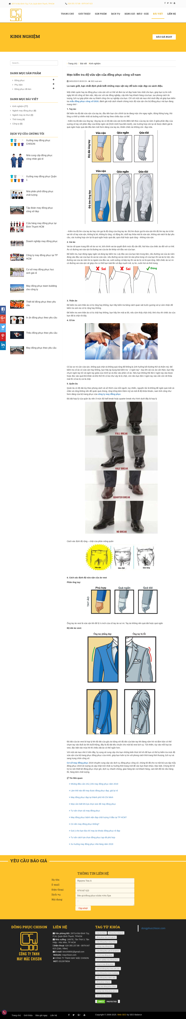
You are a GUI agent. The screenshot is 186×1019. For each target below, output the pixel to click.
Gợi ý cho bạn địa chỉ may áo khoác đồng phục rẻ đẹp (94, 831)
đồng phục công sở (116, 933)
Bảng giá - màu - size (138, 13)
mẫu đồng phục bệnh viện (106, 977)
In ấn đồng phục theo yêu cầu (41, 317)
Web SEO (121, 1014)
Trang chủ (68, 13)
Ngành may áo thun (21, 115)
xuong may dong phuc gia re (107, 991)
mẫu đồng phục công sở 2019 (84, 101)
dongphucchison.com (153, 928)
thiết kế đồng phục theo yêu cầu (108, 968)
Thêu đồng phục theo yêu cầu (41, 333)
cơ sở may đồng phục (104, 955)
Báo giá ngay (164, 36)
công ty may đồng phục (109, 394)
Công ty (15, 124)
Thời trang (17, 119)
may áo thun (101, 933)
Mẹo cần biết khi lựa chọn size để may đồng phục (92, 804)
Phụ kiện (19, 85)
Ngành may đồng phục (22, 110)
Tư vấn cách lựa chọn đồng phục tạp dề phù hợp (92, 837)
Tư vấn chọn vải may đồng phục (84, 811)
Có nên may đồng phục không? (84, 824)
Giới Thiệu (85, 13)
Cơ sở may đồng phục (77, 763)
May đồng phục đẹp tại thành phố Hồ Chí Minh (91, 797)
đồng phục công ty (103, 982)
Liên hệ (172, 13)
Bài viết (159, 13)
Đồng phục (20, 80)
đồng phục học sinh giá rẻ (106, 937)
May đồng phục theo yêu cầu (41, 348)
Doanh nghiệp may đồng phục (42, 241)
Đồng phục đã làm (23, 89)
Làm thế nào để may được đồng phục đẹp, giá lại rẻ (93, 790)
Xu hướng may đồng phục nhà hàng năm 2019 (91, 844)
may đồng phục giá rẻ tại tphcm (108, 951)
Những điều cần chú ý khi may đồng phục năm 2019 (93, 784)
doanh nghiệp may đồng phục (107, 960)
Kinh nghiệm (18, 106)
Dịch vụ (116, 13)
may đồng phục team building (107, 973)
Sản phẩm (102, 13)
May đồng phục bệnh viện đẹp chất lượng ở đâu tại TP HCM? (98, 817)
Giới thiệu (28, 1015)
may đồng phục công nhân (106, 942)
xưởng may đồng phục (105, 946)
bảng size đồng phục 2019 (106, 986)
